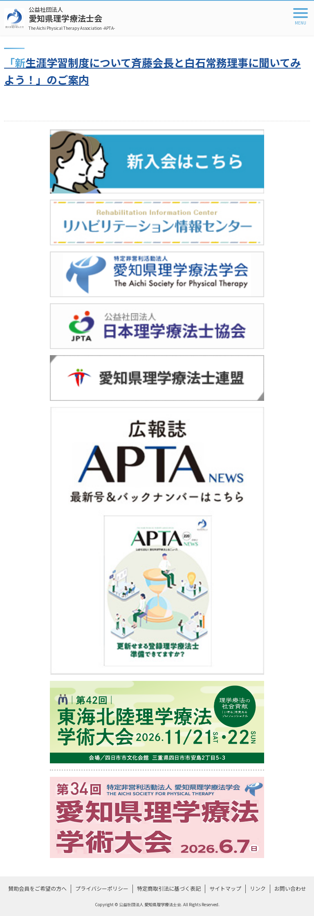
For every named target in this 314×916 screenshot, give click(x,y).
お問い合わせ (290, 888)
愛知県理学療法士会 (72, 18)
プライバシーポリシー (101, 888)
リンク (258, 888)
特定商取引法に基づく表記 (169, 888)
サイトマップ (225, 888)
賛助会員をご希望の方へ (37, 888)
